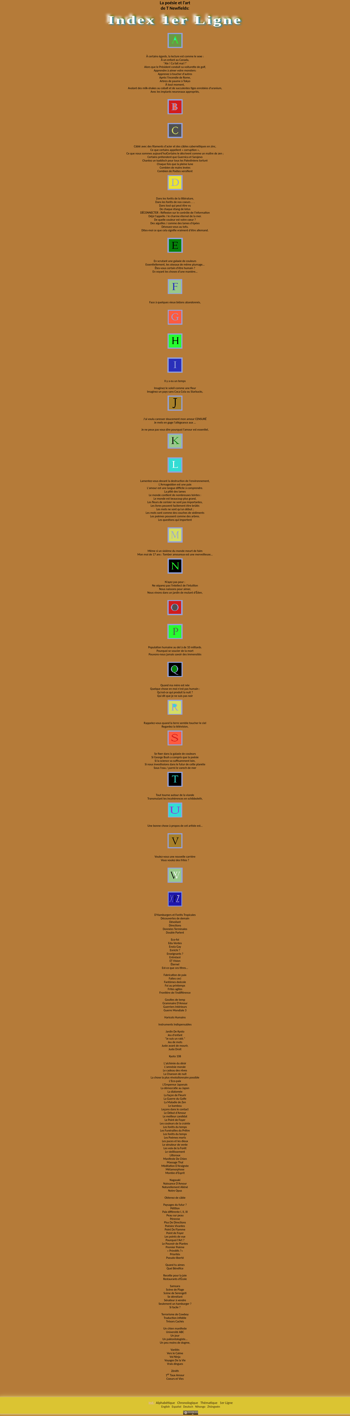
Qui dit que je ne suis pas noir (175, 696)
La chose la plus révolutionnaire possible (175, 1077)
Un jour (175, 1335)
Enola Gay (175, 946)
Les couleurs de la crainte (175, 1123)
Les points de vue (175, 1236)
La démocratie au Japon (175, 1088)
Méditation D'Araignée (175, 1166)
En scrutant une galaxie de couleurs (175, 261)
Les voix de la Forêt (174, 1148)
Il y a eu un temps (175, 381)
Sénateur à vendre (175, 1300)
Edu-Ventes (175, 943)
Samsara (175, 1286)
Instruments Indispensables (175, 1024)
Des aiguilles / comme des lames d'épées (175, 223)
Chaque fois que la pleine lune (175, 164)
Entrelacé (175, 957)
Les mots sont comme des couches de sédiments (175, 512)
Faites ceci (175, 978)
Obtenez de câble (175, 1197)
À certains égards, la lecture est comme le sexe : (175, 56)
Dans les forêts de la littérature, (175, 198)
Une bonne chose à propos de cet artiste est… (175, 825)
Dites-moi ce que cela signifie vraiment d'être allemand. (175, 230)
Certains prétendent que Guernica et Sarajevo (175, 157)
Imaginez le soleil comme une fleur (175, 388)
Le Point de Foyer (175, 1120)
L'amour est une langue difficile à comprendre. (175, 488)
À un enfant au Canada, (175, 60)
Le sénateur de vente (175, 1144)
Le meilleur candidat (175, 1116)
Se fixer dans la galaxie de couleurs (175, 753)
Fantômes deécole (175, 982)
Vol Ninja (175, 1357)
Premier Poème (175, 1247)
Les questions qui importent (175, 520)
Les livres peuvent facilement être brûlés (175, 505)
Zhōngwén (213, 1406)
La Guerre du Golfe (175, 1098)
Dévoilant (175, 922)
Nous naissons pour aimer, (175, 589)
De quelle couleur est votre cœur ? (175, 219)
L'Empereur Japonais (175, 1084)
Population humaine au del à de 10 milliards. (175, 647)
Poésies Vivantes (175, 1226)
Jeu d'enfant (175, 1035)
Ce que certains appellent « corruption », (175, 150)
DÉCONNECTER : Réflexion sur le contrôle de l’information (175, 212)
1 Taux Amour (175, 1375)
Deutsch (188, 1406)
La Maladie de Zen (175, 1102)
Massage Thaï (175, 1162)
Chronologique (187, 1403)
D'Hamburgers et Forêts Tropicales (175, 915)
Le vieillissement (175, 1151)
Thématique (208, 1403)
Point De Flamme (175, 1229)
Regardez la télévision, (175, 726)
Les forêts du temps (175, 1127)
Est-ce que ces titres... (175, 968)
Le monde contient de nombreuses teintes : (175, 495)
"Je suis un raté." (175, 1038)
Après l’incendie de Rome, (175, 77)
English (165, 1406)
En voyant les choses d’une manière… (175, 271)
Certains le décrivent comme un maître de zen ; (195, 153)
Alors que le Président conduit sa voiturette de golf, (175, 67)
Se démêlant (175, 1296)
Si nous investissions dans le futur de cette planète (175, 764)
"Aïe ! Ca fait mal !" (175, 63)
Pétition (175, 1208)
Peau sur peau (175, 1215)
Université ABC (175, 1332)
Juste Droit (175, 1049)
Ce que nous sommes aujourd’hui (146, 153)
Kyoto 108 (175, 1056)
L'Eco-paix (175, 1081)
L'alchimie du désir (175, 1063)
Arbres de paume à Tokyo (175, 81)
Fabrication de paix (175, 975)
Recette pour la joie (175, 1275)
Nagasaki (175, 1180)
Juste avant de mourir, (175, 1045)
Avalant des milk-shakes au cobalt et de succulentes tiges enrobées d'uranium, (175, 88)
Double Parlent (175, 932)
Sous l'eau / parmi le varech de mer (175, 768)
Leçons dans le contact (175, 1109)
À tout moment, (174, 84)
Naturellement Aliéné (175, 1187)
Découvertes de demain (175, 918)
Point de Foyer (175, 1233)
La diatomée (175, 1091)
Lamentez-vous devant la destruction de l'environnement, (175, 481)
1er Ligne (226, 1403)
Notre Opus (175, 1190)
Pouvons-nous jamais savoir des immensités (175, 654)
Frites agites (175, 989)
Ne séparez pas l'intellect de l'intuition (175, 585)
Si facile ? (175, 1307)
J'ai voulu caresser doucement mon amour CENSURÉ (175, 419)
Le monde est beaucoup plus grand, (175, 498)
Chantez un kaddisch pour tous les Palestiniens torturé (175, 160)
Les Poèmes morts (175, 1137)
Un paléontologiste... (175, 1339)
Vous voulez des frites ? (175, 860)
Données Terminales (175, 929)
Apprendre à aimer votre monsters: (175, 70)
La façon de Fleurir (175, 1095)
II (183, 1212)
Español (176, 1406)
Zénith (175, 1371)
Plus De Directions (175, 1222)
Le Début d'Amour (175, 1113)
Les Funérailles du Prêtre (175, 1130)
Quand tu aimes (175, 1265)
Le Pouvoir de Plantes (175, 1243)
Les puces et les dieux (175, 1141)
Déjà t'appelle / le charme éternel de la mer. (175, 216)
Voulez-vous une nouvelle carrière (175, 856)
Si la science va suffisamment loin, (175, 761)
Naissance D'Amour (175, 1183)
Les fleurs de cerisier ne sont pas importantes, (175, 502)
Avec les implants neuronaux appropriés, (174, 91)
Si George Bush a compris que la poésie (175, 757)
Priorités (175, 1254)
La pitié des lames (175, 491)
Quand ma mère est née (175, 685)
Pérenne (175, 1219)
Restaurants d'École (175, 1279)
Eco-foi (175, 939)
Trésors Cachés (175, 1321)
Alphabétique (165, 1403)
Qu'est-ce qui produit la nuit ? (175, 692)
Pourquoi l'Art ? (175, 1240)
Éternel (175, 964)
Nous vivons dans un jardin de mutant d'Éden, (175, 592)
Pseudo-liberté (175, 1258)
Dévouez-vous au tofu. (175, 226)
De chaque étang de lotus (175, 209)
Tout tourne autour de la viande (175, 795)
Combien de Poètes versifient (174, 171)
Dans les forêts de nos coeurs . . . (175, 202)
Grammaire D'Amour (175, 1003)
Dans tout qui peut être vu (175, 205)
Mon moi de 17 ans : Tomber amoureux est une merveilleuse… (175, 554)
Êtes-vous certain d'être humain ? (175, 268)
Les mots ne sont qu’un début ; (175, 509)
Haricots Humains (175, 1017)
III (186, 1212)
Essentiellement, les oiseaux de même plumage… (175, 264)
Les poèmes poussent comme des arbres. (175, 516)
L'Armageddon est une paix (175, 484)
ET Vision (175, 961)
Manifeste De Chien (175, 1159)
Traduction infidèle (175, 1318)
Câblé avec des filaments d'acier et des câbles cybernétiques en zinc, (175, 146)
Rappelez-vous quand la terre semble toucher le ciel (175, 723)
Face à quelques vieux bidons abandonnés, (175, 302)
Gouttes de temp (175, 999)
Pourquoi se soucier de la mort (175, 651)
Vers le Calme (175, 1353)
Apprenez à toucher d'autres (175, 74)
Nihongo (200, 1406)
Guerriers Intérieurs (175, 1007)
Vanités (175, 1349)
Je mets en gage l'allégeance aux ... (175, 422)
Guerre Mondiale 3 (175, 1010)
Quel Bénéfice (175, 1268)
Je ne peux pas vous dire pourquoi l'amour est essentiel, (175, 429)
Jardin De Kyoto (175, 1031)
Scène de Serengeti (174, 1293)
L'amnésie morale (175, 1067)
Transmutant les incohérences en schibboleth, (175, 798)
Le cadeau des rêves (175, 1070)
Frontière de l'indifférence (175, 992)
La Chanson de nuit (175, 1074)
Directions (175, 925)
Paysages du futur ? (175, 1204)
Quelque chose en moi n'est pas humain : (175, 689)
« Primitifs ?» (175, 1250)
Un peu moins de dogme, (175, 1342)
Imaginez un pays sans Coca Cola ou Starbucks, (175, 391)
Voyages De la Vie (175, 1360)
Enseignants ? (175, 953)
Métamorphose (175, 1169)
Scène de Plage (175, 1289)
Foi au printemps (175, 985)
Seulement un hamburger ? (175, 1303)
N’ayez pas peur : (175, 582)
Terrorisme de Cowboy (175, 1314)
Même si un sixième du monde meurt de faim (174, 551)
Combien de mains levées (175, 167)
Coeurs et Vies (175, 1378)
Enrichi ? (175, 950)
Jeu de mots (175, 1042)
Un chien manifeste (175, 1328)
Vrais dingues (175, 1364)
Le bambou (175, 1105)
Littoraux (175, 1155)
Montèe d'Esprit (175, 1173)
